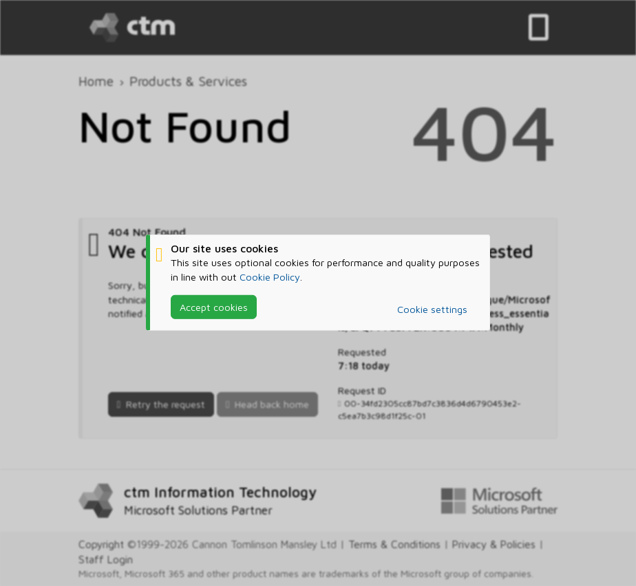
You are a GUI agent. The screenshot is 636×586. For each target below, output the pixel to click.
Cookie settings (432, 309)
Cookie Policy (270, 276)
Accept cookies (214, 307)
